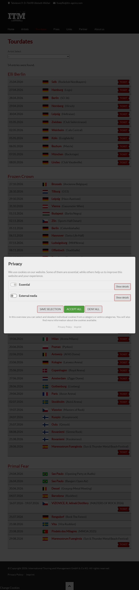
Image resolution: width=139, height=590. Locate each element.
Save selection (50, 309)
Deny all (93, 309)
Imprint (77, 327)
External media (28, 295)
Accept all (74, 309)
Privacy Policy (65, 327)
